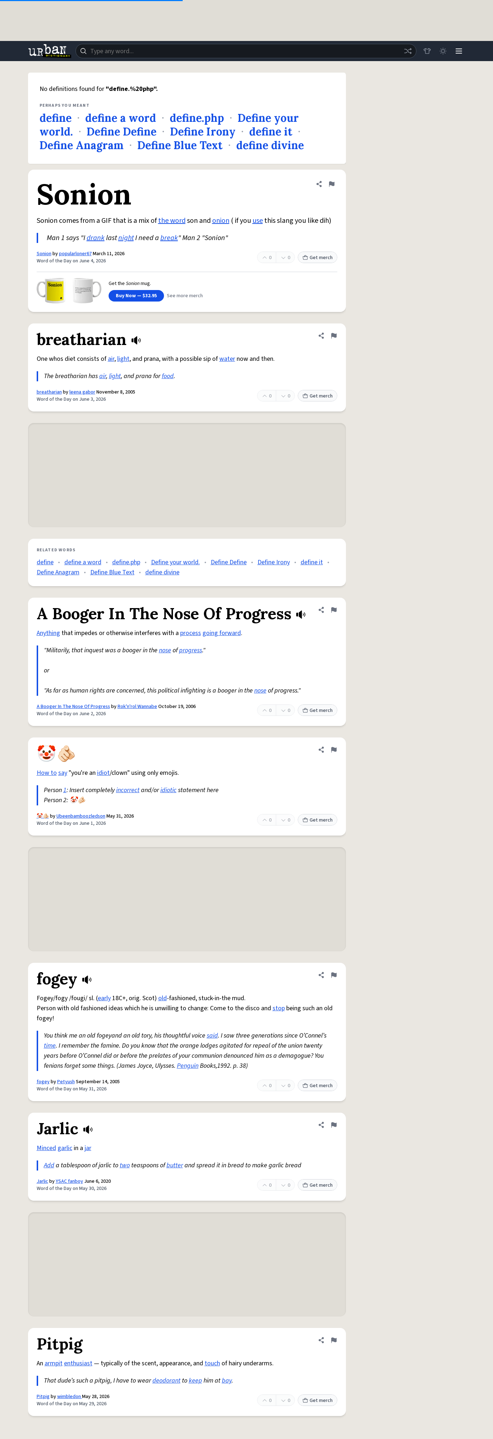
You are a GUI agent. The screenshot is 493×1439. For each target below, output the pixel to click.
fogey (43, 1081)
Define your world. (175, 562)
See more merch (185, 295)
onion (220, 221)
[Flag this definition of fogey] (333, 975)
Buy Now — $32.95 (136, 295)
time (50, 1045)
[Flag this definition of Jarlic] (333, 1125)
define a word (120, 118)
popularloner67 (75, 253)
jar (88, 1148)
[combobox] (246, 51)
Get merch (317, 257)
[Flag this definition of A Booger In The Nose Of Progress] (333, 610)
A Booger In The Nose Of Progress (73, 706)
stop (279, 1008)
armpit (54, 1363)
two (125, 1165)
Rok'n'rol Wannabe (137, 706)
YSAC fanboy (69, 1181)
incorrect (128, 790)
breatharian (49, 392)
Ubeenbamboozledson (80, 816)
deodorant (166, 1380)
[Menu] (458, 51)
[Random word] (407, 51)
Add (49, 1165)
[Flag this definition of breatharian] (333, 335)
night (126, 238)
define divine (270, 145)
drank (96, 238)
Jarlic (42, 1181)
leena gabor (82, 392)
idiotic (168, 790)
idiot (103, 772)
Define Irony (203, 131)
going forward (221, 633)
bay (227, 1380)
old (162, 998)
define (56, 118)
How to (47, 772)
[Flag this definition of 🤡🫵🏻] (333, 749)
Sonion (44, 253)
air (111, 358)
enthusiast (78, 1363)
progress (190, 650)
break (169, 238)
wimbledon (69, 1396)
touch (212, 1363)
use (257, 221)
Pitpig (43, 1396)
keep (195, 1380)
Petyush (66, 1081)
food (168, 376)
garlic (65, 1148)
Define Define (121, 131)
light (123, 358)
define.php (197, 118)
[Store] (427, 51)
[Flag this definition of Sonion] (331, 184)
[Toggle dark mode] (443, 51)
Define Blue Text (180, 145)
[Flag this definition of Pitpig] (333, 1340)
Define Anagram (82, 145)
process (190, 633)
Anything (48, 633)
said (212, 1035)
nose (165, 650)
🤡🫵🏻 (43, 816)
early (104, 998)
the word (172, 221)
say (62, 772)
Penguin (187, 1065)
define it (270, 131)
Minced (46, 1148)
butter (174, 1165)
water (227, 358)
